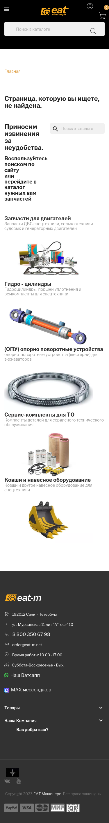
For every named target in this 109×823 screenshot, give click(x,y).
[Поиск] (77, 128)
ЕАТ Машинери (47, 793)
